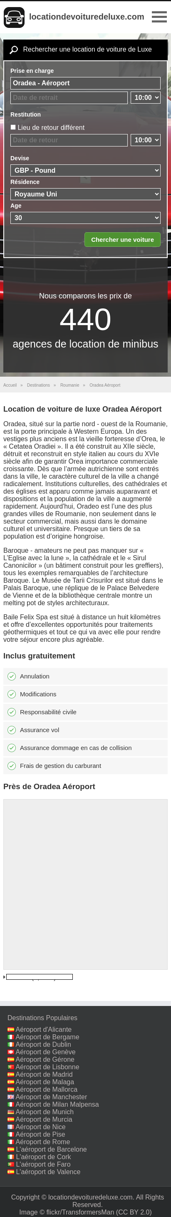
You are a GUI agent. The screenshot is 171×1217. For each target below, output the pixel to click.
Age (15, 205)
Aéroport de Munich (45, 1111)
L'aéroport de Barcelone (51, 1149)
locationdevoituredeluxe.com (86, 16)
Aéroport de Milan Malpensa (57, 1104)
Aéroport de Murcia (44, 1119)
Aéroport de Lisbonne (47, 1066)
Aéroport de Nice (41, 1126)
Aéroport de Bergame (47, 1037)
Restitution (25, 114)
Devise (19, 158)
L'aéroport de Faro (43, 1164)
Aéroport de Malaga (45, 1081)
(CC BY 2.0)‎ (134, 1212)
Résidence (25, 182)
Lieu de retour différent (50, 127)
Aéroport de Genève (46, 1052)
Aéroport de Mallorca (47, 1089)
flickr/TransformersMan (80, 1212)
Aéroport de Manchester (51, 1096)
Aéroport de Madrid (44, 1074)
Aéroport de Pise (40, 1134)
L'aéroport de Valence (48, 1171)
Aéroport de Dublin (43, 1044)
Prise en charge (32, 70)
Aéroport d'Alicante (44, 1029)
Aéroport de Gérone (45, 1059)
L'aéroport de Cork (43, 1156)
